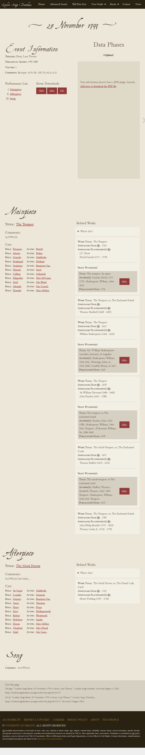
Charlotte (18, 635)
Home (41, 4)
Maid (15, 639)
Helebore (17, 627)
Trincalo (17, 277)
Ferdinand (18, 269)
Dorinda (17, 298)
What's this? (86, 238)
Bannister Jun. (43, 273)
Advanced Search (58, 4)
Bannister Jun (43, 606)
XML (51, 91)
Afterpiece (15, 94)
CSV (62, 91)
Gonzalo (17, 265)
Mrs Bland (41, 289)
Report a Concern (37, 727)
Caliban (17, 281)
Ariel (15, 289)
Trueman (40, 610)
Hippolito (18, 285)
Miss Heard (42, 635)
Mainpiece (15, 89)
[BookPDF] (109, 127)
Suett (38, 277)
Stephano (17, 273)
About (113, 4)
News (138, 4)
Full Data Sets (79, 4)
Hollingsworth (43, 619)
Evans (39, 614)
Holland (40, 269)
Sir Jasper (17, 598)
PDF (90, 55)
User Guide (97, 4)
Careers (58, 727)
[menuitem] (42, 4)
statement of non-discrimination (49, 746)
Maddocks (41, 265)
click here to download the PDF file (98, 94)
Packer (39, 260)
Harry (16, 614)
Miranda (17, 294)
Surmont (40, 602)
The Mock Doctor (28, 573)
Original (108, 55)
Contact (126, 4)
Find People (110, 727)
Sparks (39, 627)
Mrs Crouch (42, 294)
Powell (39, 256)
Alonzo (16, 260)
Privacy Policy (77, 727)
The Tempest (25, 232)
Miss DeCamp (43, 285)
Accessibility (11, 727)
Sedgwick (41, 281)
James (16, 610)
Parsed (108, 62)
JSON (41, 91)
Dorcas (16, 631)
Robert (16, 623)
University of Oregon (20, 733)
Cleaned (126, 55)
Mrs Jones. (41, 639)
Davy (15, 619)
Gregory (17, 606)
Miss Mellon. (42, 298)
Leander (17, 602)
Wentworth (41, 623)
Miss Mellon (42, 631)
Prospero (17, 256)
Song (13, 98)
